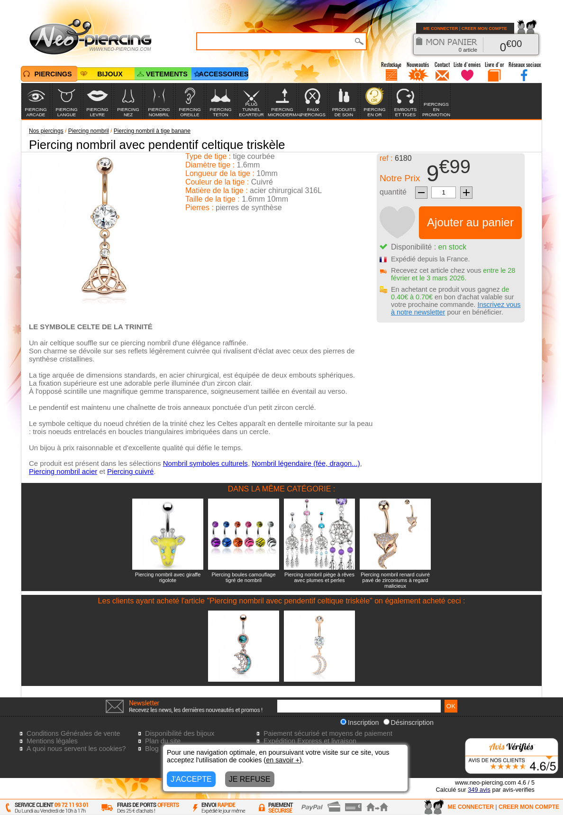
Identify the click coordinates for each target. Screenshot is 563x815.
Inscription (359, 722)
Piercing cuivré (130, 471)
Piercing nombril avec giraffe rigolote (168, 577)
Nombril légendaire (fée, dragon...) (306, 463)
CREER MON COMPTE (484, 28)
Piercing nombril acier (63, 471)
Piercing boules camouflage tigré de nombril (243, 577)
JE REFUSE (250, 779)
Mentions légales (52, 741)
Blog (152, 748)
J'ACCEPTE (191, 779)
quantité (393, 192)
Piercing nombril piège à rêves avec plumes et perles (319, 577)
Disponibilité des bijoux (179, 733)
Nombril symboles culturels (205, 463)
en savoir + (283, 760)
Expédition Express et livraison (309, 741)
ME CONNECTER (440, 28)
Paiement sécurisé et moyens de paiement (327, 733)
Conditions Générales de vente (73, 733)
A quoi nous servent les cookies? (76, 748)
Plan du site (163, 741)
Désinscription (408, 722)
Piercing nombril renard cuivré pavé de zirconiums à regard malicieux (395, 580)
